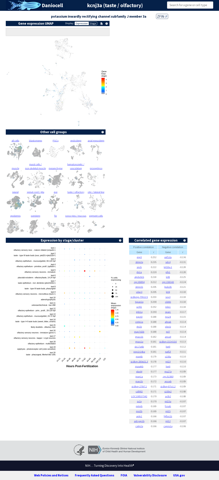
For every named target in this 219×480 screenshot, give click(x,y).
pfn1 (168, 272)
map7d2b (139, 331)
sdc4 (167, 262)
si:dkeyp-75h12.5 (139, 297)
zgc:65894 (139, 282)
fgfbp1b (168, 416)
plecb (168, 326)
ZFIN (162, 16)
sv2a (139, 401)
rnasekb (139, 366)
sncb (139, 267)
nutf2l (168, 351)
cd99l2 (139, 391)
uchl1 (139, 306)
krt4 (168, 292)
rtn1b (139, 326)
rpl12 (168, 421)
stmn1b (139, 287)
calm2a (139, 426)
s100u (168, 356)
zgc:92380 (168, 376)
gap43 (139, 316)
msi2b (139, 411)
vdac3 (139, 292)
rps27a (168, 371)
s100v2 (168, 391)
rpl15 (168, 411)
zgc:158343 (168, 282)
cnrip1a (139, 321)
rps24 (168, 316)
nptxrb (139, 406)
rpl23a (168, 401)
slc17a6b (139, 346)
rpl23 (168, 361)
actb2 (168, 396)
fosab (168, 406)
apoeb (168, 381)
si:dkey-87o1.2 (168, 386)
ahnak (168, 321)
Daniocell (52, 5)
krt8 (168, 277)
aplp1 (139, 416)
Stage (93, 23)
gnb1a (139, 312)
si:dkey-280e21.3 (139, 361)
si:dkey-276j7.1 (139, 386)
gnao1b (139, 336)
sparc (168, 312)
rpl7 (168, 331)
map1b (139, 381)
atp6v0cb (139, 277)
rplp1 (168, 306)
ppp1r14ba (139, 351)
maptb (139, 356)
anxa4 (168, 336)
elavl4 (139, 371)
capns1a (168, 426)
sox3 (167, 297)
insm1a (139, 376)
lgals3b (168, 287)
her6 (168, 366)
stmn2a (139, 262)
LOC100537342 (139, 396)
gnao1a (139, 341)
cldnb (168, 301)
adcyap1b (139, 421)
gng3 (139, 257)
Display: (69, 23)
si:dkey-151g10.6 (168, 341)
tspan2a (139, 301)
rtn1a (139, 272)
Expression (82, 23)
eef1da (168, 257)
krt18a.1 (168, 267)
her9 (168, 346)
